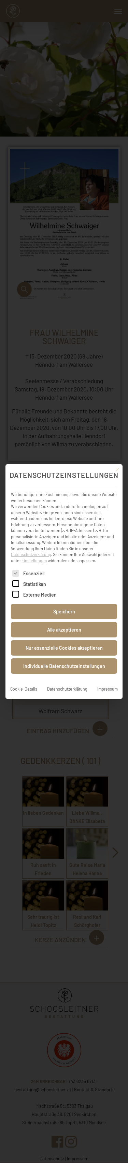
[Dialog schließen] (117, 460)
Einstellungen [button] (34, 551)
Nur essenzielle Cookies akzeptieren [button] (64, 639)
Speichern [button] (64, 602)
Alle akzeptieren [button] (64, 620)
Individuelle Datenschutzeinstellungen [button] (64, 657)
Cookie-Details (23, 679)
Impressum (107, 679)
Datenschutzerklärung (31, 545)
